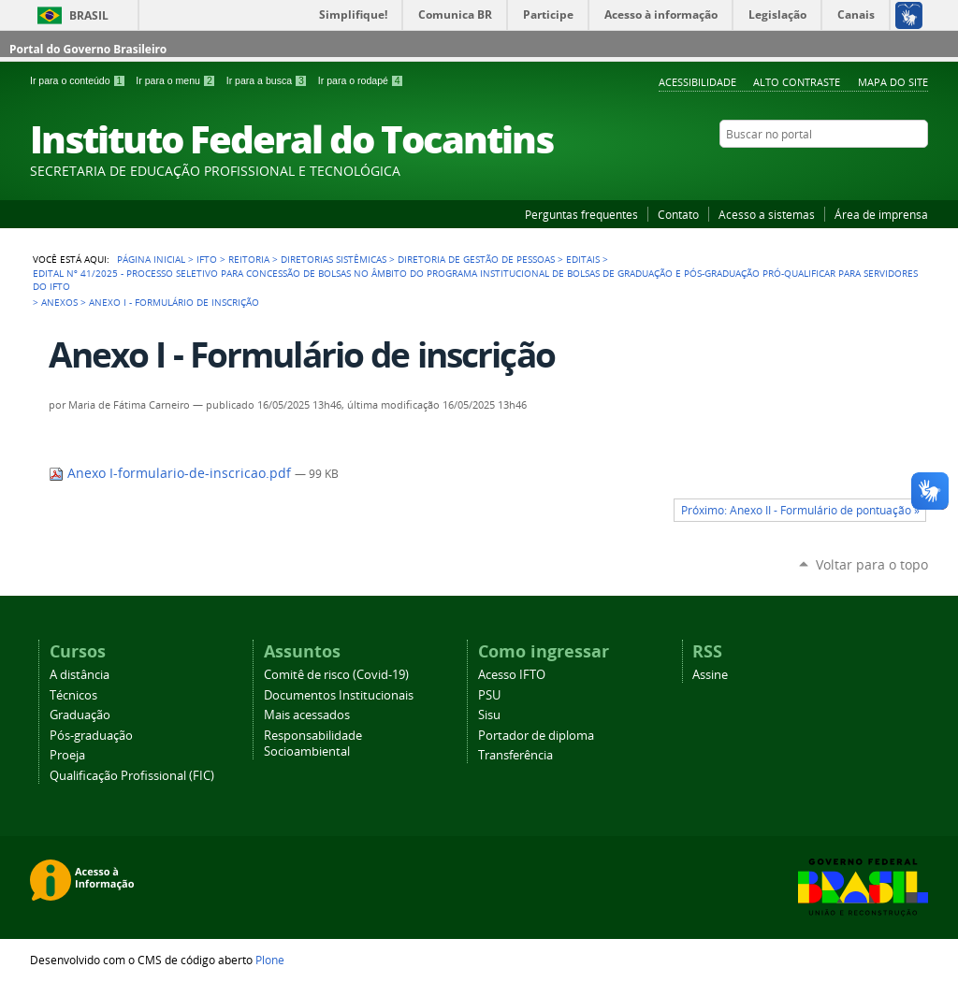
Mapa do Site (893, 82)
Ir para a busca (268, 80)
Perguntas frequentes (581, 214)
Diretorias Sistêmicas (333, 259)
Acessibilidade (697, 82)
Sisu (489, 715)
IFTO (206, 259)
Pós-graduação (91, 736)
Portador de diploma (536, 736)
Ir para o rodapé (361, 80)
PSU (489, 695)
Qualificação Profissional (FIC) (132, 776)
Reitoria (248, 259)
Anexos (59, 302)
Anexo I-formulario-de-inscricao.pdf (172, 473)
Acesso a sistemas (766, 214)
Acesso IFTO (511, 675)
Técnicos (73, 695)
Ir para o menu (177, 80)
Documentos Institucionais (339, 695)
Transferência (515, 755)
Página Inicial (151, 259)
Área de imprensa (881, 214)
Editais (583, 259)
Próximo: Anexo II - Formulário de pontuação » (800, 510)
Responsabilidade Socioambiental (313, 743)
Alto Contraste (796, 82)
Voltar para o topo (872, 564)
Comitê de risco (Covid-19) (336, 675)
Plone (269, 959)
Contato (678, 214)
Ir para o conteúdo (79, 80)
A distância (79, 675)
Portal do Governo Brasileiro (88, 49)
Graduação (80, 715)
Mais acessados (307, 715)
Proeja (67, 755)
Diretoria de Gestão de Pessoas (476, 259)
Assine (710, 675)
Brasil (89, 15)
